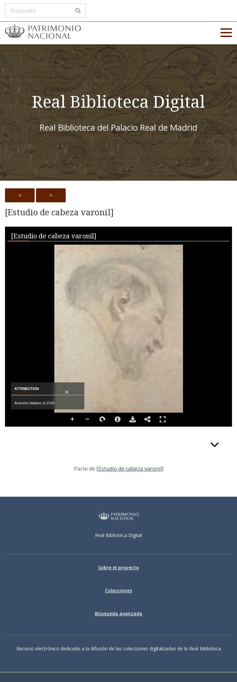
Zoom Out (88, 419)
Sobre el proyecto (118, 567)
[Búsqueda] (45, 10)
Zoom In (73, 419)
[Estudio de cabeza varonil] (59, 212)
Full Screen (163, 419)
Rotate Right (103, 419)
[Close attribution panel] (67, 392)
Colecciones (118, 590)
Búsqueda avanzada (118, 613)
